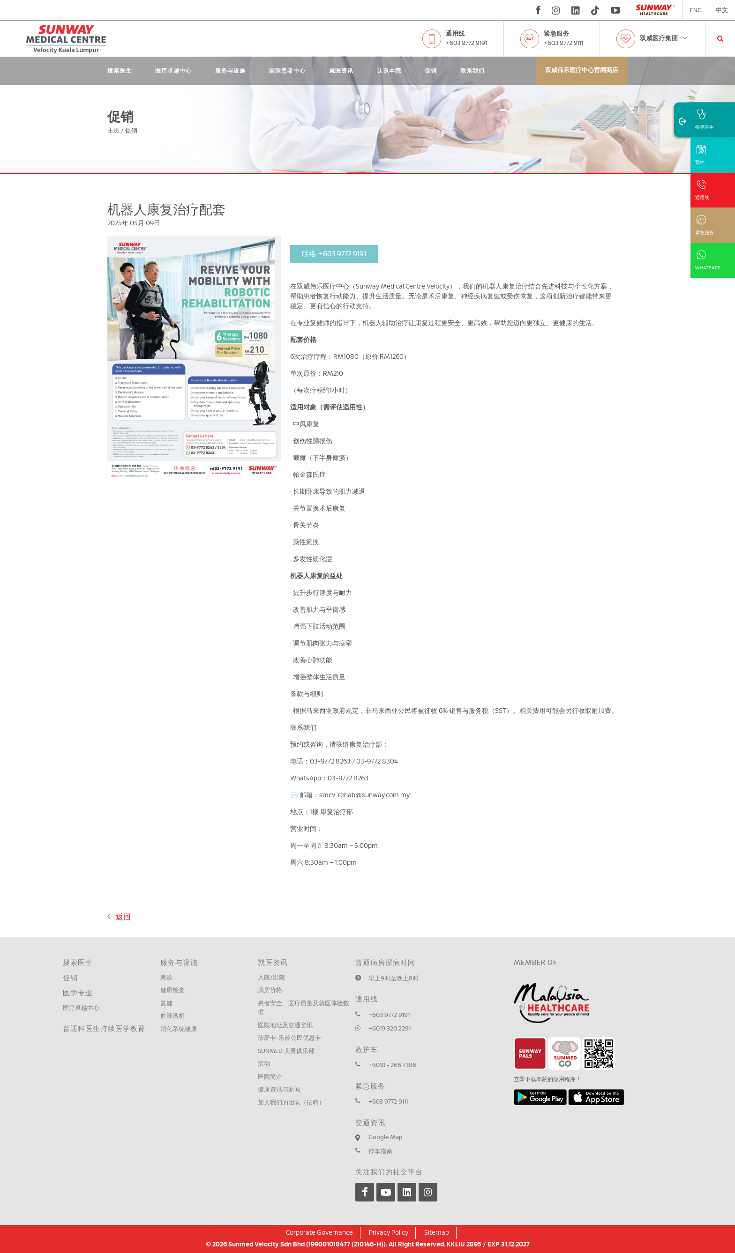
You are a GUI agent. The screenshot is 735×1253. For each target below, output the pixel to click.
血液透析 (172, 1016)
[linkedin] (575, 10)
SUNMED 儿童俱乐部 (286, 1051)
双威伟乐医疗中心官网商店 (581, 70)
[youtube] (616, 10)
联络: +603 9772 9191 (334, 254)
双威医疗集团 (664, 39)
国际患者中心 (287, 71)
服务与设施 (230, 71)
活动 (264, 1064)
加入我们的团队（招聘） (291, 1103)
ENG (696, 10)
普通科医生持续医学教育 (104, 1028)
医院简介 (270, 1077)
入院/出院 (271, 978)
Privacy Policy (388, 1233)
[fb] (538, 10)
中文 (722, 10)
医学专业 (78, 993)
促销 (431, 71)
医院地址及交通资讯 (285, 1026)
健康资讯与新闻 (279, 1090)
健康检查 (172, 990)
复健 (166, 1004)
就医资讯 (341, 71)
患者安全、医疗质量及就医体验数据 (303, 1008)
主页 (113, 131)
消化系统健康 (178, 1029)
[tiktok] (595, 10)
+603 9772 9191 (466, 43)
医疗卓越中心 (173, 71)
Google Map (385, 1137)
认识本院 (389, 71)
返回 (119, 917)
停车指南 (380, 1152)
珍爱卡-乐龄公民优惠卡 (289, 1038)
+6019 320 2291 (389, 1029)
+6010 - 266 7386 (392, 1065)
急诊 (166, 978)
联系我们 (472, 71)
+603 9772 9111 (563, 43)
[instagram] (556, 10)
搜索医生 (119, 71)
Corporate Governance (319, 1233)
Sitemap (436, 1233)
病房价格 (270, 990)
